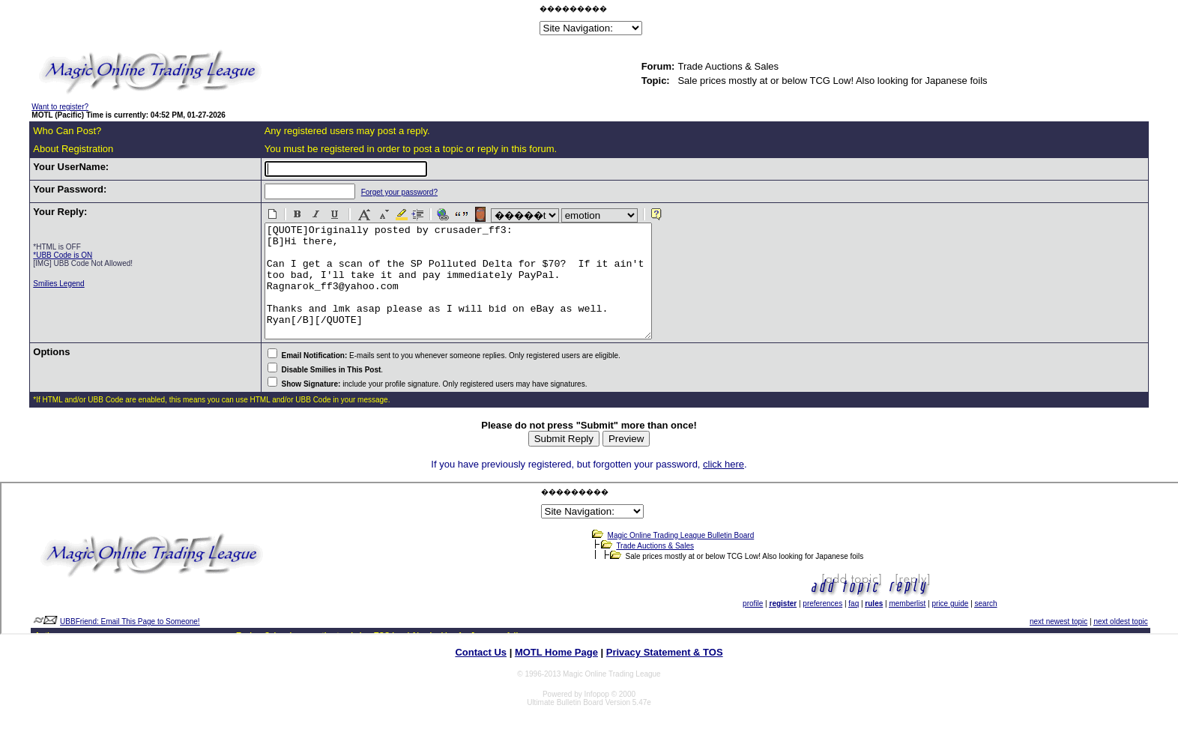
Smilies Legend (58, 283)
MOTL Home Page (556, 674)
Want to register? (59, 107)
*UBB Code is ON (62, 255)
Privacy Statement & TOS (664, 674)
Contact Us (481, 674)
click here (723, 486)
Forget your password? (385, 192)
